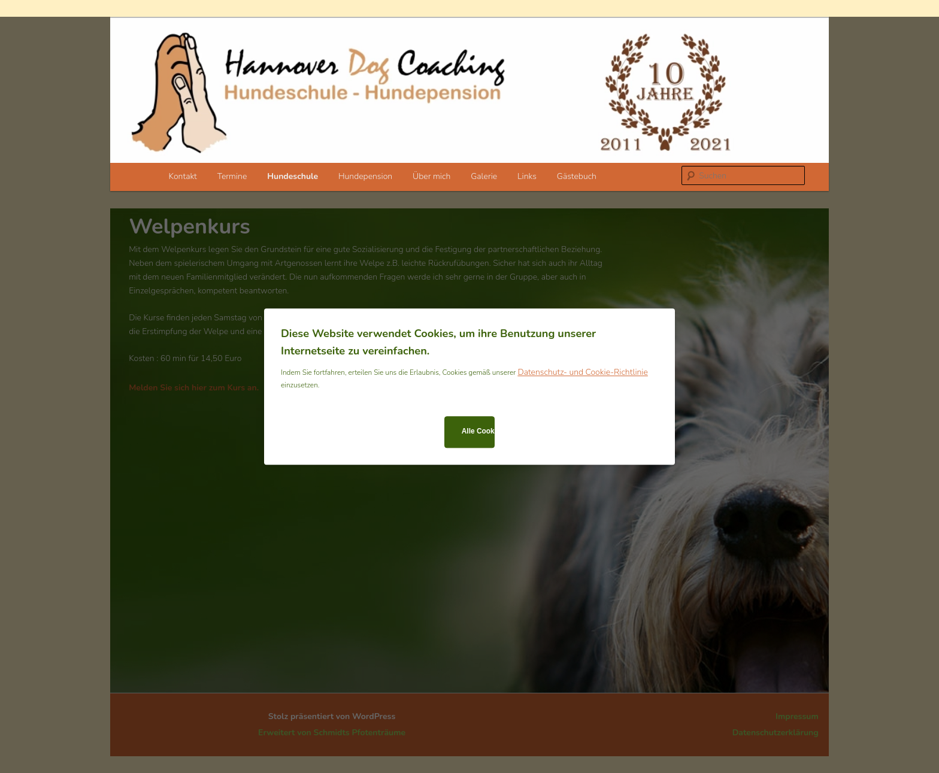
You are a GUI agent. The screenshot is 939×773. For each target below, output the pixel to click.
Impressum (797, 716)
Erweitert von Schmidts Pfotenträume (331, 732)
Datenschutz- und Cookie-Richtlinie (582, 372)
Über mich (431, 176)
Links (527, 176)
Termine (232, 176)
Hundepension (365, 176)
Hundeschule (292, 176)
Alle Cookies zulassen (478, 432)
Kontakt (183, 176)
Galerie (484, 176)
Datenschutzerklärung (775, 732)
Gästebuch (576, 176)
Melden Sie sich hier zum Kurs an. (194, 387)
